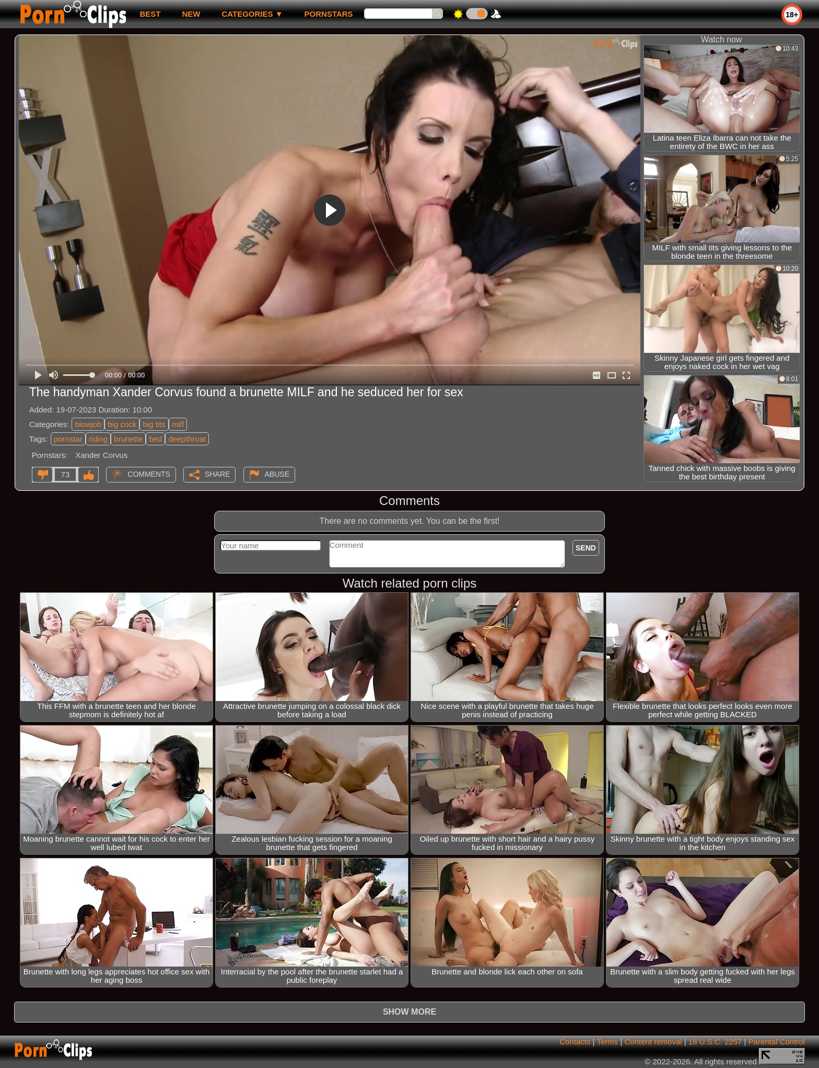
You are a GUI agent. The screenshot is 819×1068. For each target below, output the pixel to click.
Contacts (574, 1041)
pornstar (68, 438)
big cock (122, 424)
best (149, 13)
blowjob (88, 424)
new (191, 13)
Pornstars (329, 13)
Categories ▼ (252, 13)
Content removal (653, 1041)
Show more (409, 1011)
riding (98, 438)
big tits (154, 424)
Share (217, 474)
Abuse (277, 474)
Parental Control (776, 1041)
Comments (148, 474)
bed (155, 438)
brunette (128, 438)
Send (586, 548)
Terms (607, 1041)
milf (178, 424)
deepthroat (187, 438)
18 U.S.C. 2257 (715, 1041)
